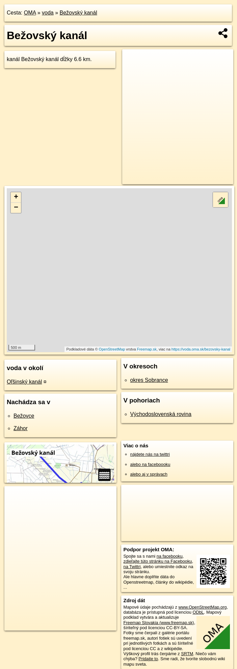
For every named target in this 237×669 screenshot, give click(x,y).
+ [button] (16, 197)
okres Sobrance (149, 380)
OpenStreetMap (112, 349)
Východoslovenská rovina (160, 414)
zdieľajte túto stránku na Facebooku (158, 561)
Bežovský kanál (78, 13)
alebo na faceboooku (150, 464)
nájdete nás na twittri (150, 454)
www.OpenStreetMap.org (202, 607)
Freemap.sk (147, 349)
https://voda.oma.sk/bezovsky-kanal (201, 349)
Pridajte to (148, 658)
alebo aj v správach (148, 474)
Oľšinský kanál (24, 382)
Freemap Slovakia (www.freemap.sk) (159, 622)
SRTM (187, 653)
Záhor (21, 428)
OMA (30, 13)
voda (48, 13)
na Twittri (132, 566)
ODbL (198, 612)
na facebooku (170, 556)
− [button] (16, 208)
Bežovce (24, 416)
